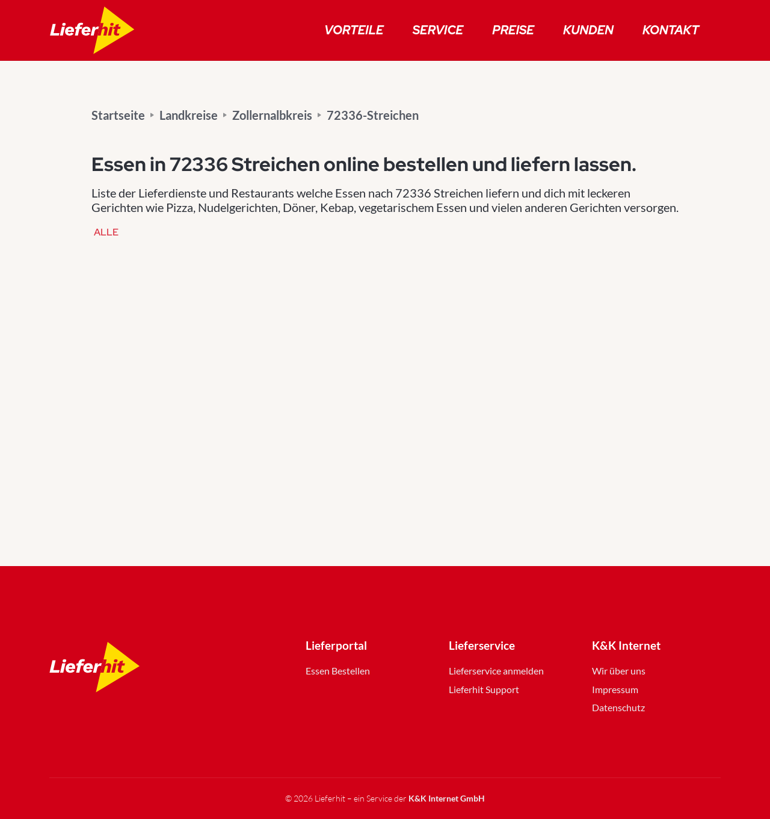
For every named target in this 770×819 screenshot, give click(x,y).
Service (438, 30)
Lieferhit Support (484, 689)
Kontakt (670, 30)
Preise (513, 30)
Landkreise (188, 115)
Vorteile (354, 30)
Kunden (588, 30)
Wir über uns (618, 670)
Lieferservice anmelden (496, 670)
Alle (106, 233)
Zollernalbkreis (272, 115)
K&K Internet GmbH (446, 798)
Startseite (118, 115)
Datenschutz (618, 707)
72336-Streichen (373, 115)
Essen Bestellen (338, 670)
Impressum (615, 689)
